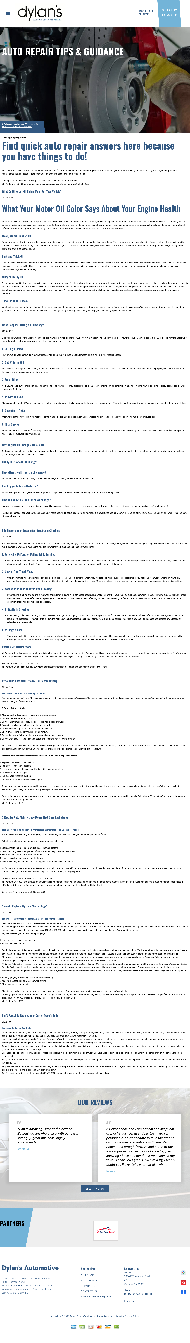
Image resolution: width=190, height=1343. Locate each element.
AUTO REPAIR (89, 1280)
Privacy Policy (132, 1316)
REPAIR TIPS (88, 1285)
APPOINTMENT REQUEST (96, 1296)
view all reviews (95, 1189)
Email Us (129, 1301)
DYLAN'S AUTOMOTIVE (15, 138)
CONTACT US (89, 1291)
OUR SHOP (87, 1275)
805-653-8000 (169, 15)
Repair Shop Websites (81, 1316)
